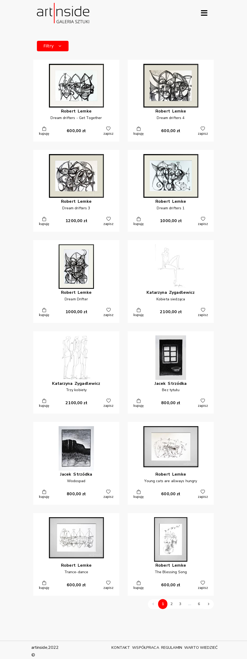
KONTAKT (120, 647)
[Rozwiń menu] (204, 13)
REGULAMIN (171, 647)
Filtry (52, 46)
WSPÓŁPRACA (145, 647)
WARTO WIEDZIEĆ (201, 647)
